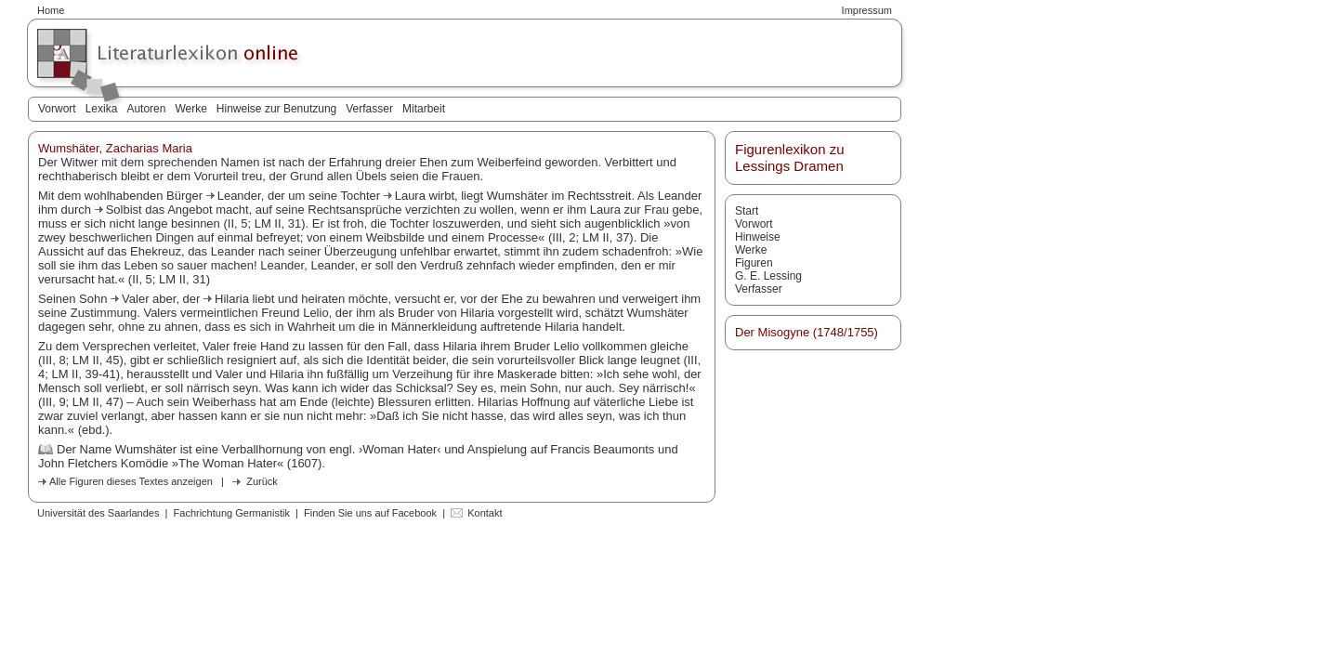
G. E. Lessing (768, 275)
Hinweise (757, 236)
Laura (412, 196)
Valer (137, 299)
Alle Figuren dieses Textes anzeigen (131, 481)
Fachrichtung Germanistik (232, 512)
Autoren (145, 108)
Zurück (262, 481)
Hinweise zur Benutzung (276, 108)
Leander (239, 196)
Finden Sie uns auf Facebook (370, 512)
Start (746, 210)
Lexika (101, 108)
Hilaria (233, 299)
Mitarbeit (423, 108)
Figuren (754, 262)
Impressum (867, 10)
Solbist (126, 209)
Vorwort (57, 108)
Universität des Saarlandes (98, 512)
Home (50, 10)
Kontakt (484, 512)
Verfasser (369, 108)
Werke (190, 108)
